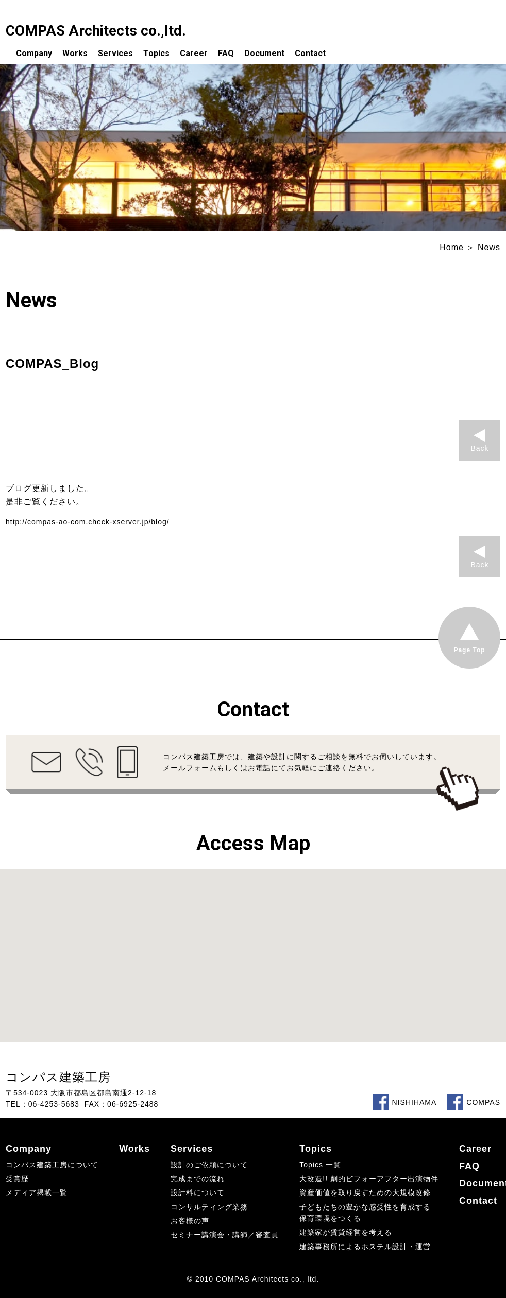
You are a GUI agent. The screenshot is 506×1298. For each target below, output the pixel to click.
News (489, 247)
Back (479, 448)
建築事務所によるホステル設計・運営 (365, 1246)
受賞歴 (17, 1178)
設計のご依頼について (209, 1165)
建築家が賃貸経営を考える (345, 1232)
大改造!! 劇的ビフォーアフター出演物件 (368, 1178)
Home (452, 247)
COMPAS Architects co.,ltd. (96, 30)
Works (75, 53)
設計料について (198, 1192)
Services (115, 53)
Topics (156, 53)
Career (194, 53)
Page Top (469, 650)
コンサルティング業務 (209, 1207)
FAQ (226, 53)
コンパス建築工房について (52, 1165)
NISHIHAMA (405, 1102)
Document (264, 53)
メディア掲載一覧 (37, 1192)
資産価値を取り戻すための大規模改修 (365, 1192)
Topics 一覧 (320, 1165)
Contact (310, 53)
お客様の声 (190, 1221)
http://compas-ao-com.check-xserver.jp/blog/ (88, 522)
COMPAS (473, 1102)
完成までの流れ (198, 1178)
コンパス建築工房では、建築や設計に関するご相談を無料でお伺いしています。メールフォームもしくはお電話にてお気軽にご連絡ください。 (302, 762)
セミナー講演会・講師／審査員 (225, 1235)
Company (34, 53)
